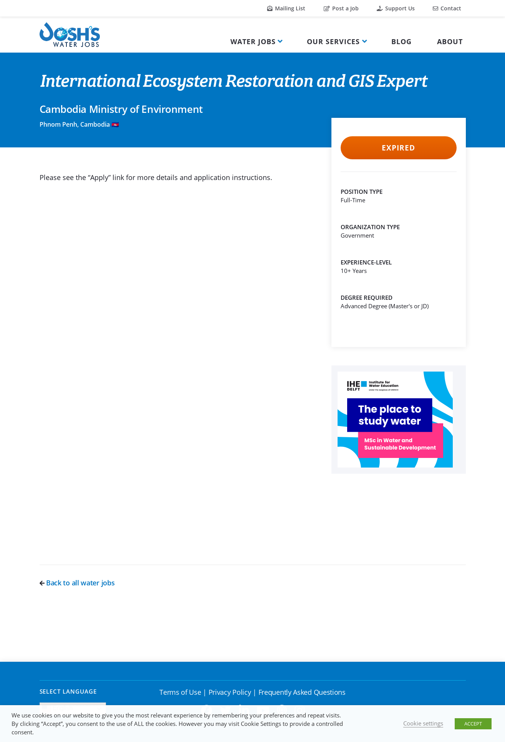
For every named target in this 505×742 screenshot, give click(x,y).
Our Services (333, 41)
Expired (398, 148)
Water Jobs (253, 41)
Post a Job (341, 8)
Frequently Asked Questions (302, 692)
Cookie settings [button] (423, 723)
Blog (401, 41)
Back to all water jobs (77, 582)
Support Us (396, 8)
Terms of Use (180, 692)
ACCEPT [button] (473, 723)
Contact (447, 8)
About (450, 41)
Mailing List (286, 8)
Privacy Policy (230, 692)
